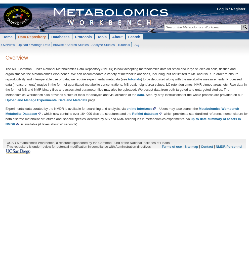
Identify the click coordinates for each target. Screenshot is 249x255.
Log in (222, 9)
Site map (191, 146)
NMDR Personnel (229, 146)
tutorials (134, 79)
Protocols (83, 37)
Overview (8, 45)
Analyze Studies (103, 45)
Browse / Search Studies (71, 45)
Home (8, 37)
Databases (60, 37)
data (140, 95)
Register (238, 9)
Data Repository (32, 37)
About (117, 37)
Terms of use (172, 146)
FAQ (136, 45)
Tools (102, 37)
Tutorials (123, 45)
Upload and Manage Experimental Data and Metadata (46, 100)
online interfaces (139, 109)
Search (134, 37)
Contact (207, 146)
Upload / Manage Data (34, 45)
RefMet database (145, 114)
